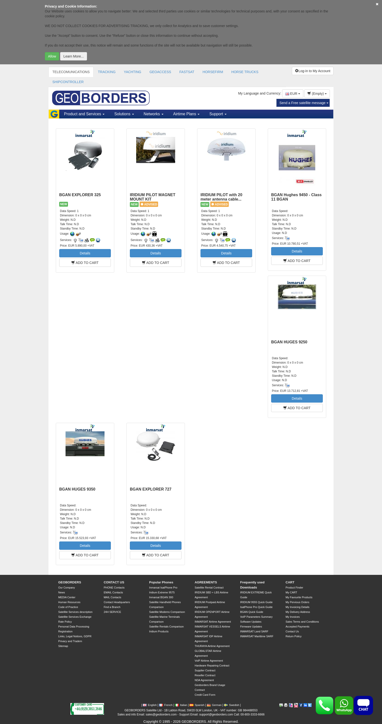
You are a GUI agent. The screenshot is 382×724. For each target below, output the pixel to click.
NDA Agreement (204, 680)
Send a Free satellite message (303, 103)
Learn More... (73, 56)
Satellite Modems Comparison (167, 611)
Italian (181, 705)
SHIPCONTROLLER (68, 82)
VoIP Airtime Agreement (209, 660)
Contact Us (292, 631)
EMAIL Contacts (113, 592)
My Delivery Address (298, 611)
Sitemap (63, 646)
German (214, 705)
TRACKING (106, 72)
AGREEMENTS (206, 582)
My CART (291, 592)
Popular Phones (161, 582)
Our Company (66, 587)
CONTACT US (114, 582)
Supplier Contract (205, 670)
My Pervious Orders (297, 602)
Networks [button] (153, 114)
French (165, 705)
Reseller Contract (205, 675)
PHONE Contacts (114, 587)
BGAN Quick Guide (251, 611)
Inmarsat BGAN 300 (161, 597)
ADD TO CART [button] (84, 263)
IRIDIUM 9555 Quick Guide (256, 602)
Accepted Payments (297, 626)
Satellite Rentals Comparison (166, 626)
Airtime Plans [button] (186, 114)
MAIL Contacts (112, 597)
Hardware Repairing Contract (212, 665)
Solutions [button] (124, 114)
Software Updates (250, 621)
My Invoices (293, 616)
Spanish (197, 705)
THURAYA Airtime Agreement (212, 646)
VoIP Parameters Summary (256, 616)
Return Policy (293, 636)
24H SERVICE (112, 611)
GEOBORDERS (69, 582)
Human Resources (69, 602)
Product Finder (294, 587)
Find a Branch (112, 607)
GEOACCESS (160, 72)
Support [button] (217, 114)
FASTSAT (186, 72)
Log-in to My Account (312, 71)
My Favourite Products (299, 597)
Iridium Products (158, 631)
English (150, 705)
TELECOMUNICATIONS (71, 72)
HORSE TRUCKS (244, 72)
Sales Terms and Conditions (302, 621)
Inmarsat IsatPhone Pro (163, 587)
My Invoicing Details (297, 607)
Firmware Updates (251, 626)
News (61, 592)
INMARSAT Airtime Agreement (213, 621)
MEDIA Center (66, 597)
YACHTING (132, 72)
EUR (292, 94)
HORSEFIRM (213, 72)
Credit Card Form (205, 694)
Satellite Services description (75, 611)
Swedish (231, 705)
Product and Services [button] (84, 114)
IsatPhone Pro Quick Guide (256, 607)
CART (290, 582)
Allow (52, 56)
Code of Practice (68, 607)
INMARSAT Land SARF (254, 631)
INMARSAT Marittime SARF (257, 636)
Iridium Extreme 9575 (162, 592)
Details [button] (85, 253)
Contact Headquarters (117, 602)
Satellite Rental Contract (209, 587)
